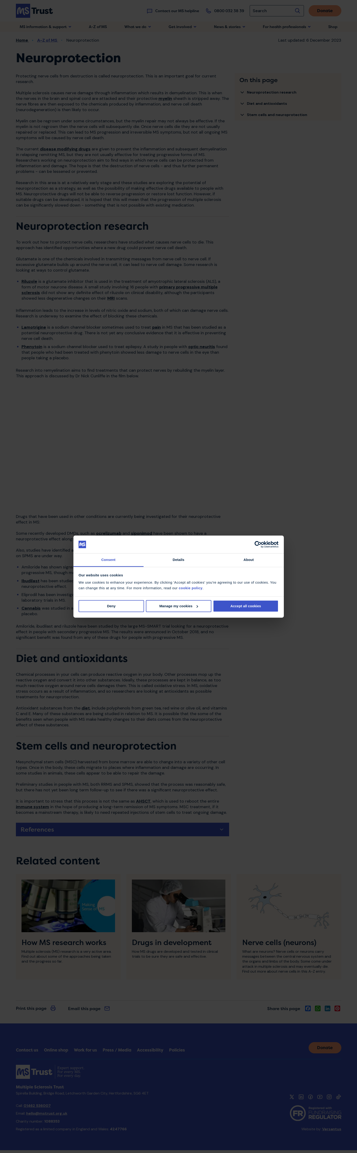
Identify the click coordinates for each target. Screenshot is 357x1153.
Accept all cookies (246, 606)
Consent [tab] (108, 560)
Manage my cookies (178, 606)
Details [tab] (178, 560)
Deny (111, 606)
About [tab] (249, 560)
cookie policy (191, 588)
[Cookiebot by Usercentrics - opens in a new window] (258, 544)
